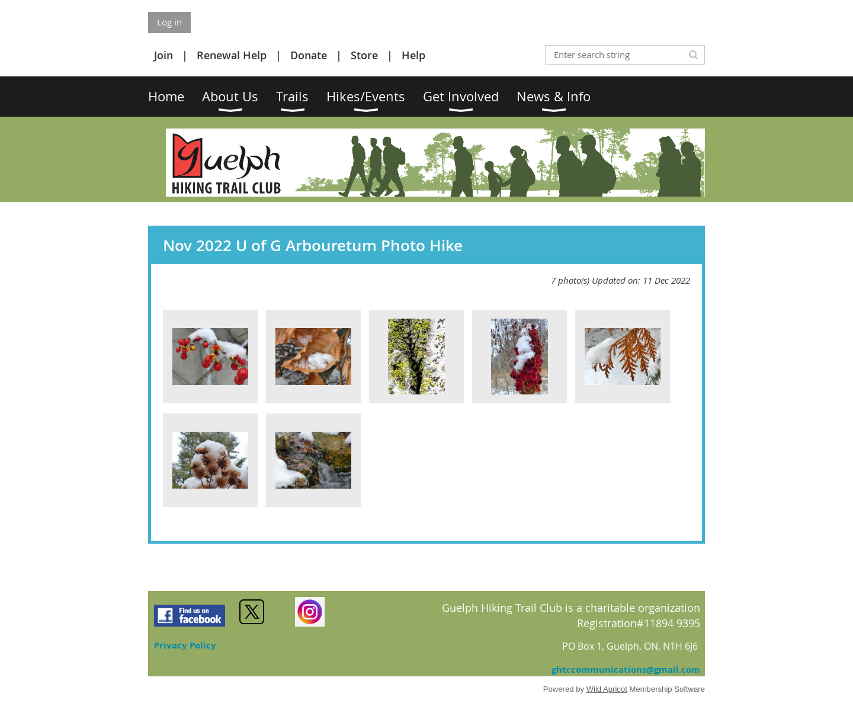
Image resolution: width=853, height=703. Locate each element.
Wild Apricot (606, 689)
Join (163, 55)
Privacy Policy (185, 645)
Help (413, 55)
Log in (169, 22)
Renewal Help (232, 55)
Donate (308, 55)
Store (364, 55)
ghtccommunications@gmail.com (625, 669)
